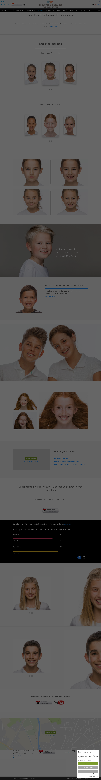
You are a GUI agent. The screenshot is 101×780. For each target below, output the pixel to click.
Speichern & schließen (88, 767)
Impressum (91, 776)
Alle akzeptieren (88, 763)
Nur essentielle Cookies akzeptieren (88, 771)
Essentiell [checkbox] (81, 760)
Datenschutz (96, 776)
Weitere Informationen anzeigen (88, 773)
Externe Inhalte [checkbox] (88, 760)
